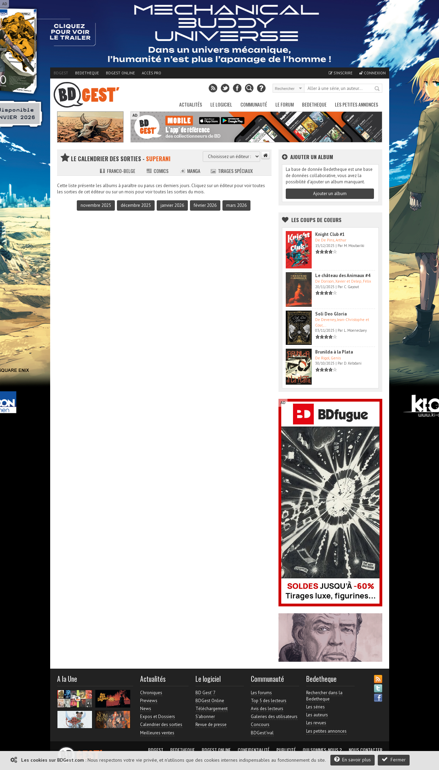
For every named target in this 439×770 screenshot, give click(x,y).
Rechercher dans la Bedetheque (324, 696)
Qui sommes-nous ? (322, 749)
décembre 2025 (136, 205)
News (145, 709)
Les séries (315, 707)
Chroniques (151, 693)
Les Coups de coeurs (316, 219)
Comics (157, 170)
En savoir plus (352, 759)
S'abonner (205, 716)
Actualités (190, 104)
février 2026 (205, 205)
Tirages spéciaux (232, 170)
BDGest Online (120, 73)
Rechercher (377, 89)
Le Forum (284, 104)
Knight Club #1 (330, 234)
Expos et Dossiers (157, 716)
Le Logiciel (221, 104)
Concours (260, 724)
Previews (148, 701)
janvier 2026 (172, 205)
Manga (190, 170)
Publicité (286, 749)
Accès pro (151, 73)
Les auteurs (317, 715)
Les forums (261, 693)
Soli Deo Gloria (331, 314)
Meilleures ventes (157, 733)
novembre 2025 (96, 205)
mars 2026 (236, 205)
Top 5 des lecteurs (268, 701)
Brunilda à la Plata (334, 352)
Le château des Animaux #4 (342, 275)
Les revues (316, 723)
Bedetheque (87, 73)
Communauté (253, 104)
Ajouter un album (330, 193)
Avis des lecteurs (267, 709)
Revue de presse (211, 724)
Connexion (372, 73)
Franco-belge (117, 170)
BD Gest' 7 (205, 693)
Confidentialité (253, 749)
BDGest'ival (262, 733)
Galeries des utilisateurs (274, 716)
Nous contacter (365, 749)
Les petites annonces (356, 104)
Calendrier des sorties (161, 724)
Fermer (394, 759)
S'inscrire (341, 73)
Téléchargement (211, 709)
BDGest (61, 73)
